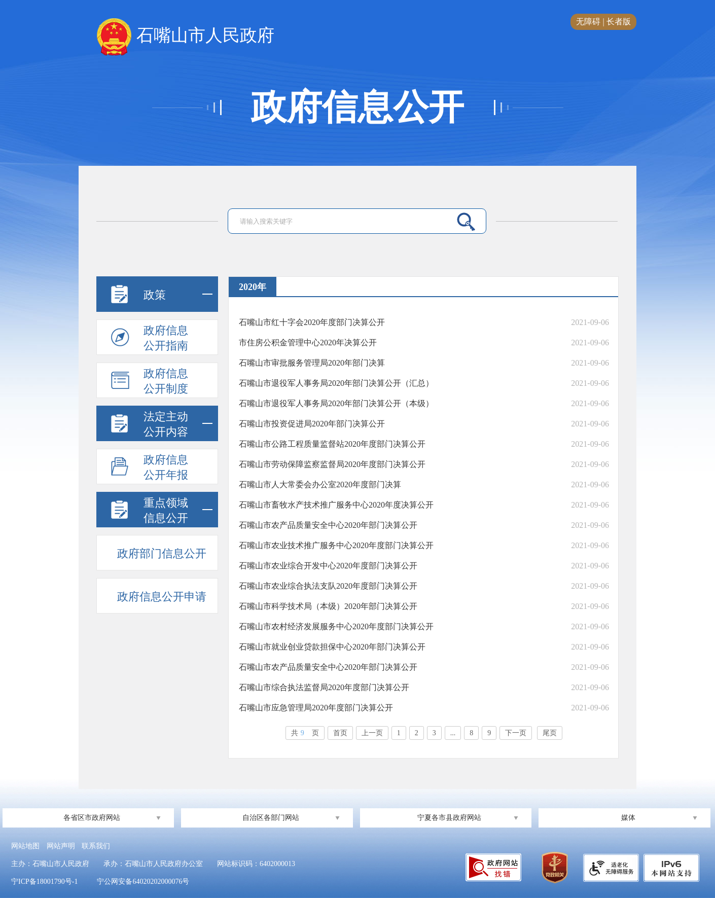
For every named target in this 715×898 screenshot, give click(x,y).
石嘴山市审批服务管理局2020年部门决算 (312, 362)
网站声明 (61, 846)
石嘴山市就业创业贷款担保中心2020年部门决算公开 (332, 646)
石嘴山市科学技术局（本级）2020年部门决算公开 (328, 606)
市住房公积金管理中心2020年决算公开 (308, 342)
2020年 (252, 287)
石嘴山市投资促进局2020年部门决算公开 (312, 423)
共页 (305, 733)
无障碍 (588, 21)
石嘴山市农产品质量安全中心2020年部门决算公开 (328, 525)
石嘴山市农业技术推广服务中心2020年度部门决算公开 (336, 545)
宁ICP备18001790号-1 (44, 881)
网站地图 (25, 846)
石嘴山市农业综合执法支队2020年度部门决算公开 (328, 586)
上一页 (372, 733)
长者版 (618, 21)
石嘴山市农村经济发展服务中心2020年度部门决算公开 (336, 626)
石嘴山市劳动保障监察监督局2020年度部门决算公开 (332, 464)
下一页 (515, 733)
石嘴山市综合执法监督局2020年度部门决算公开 (324, 687)
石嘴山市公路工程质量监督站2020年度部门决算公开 (332, 444)
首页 (340, 733)
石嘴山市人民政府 (185, 36)
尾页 (550, 733)
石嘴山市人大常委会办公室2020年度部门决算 (320, 484)
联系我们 (96, 846)
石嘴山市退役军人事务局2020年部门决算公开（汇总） (336, 383)
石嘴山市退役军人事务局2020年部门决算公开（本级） (336, 403)
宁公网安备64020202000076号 (143, 881)
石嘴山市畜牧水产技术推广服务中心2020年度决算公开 (336, 504)
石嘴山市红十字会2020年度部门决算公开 (312, 322)
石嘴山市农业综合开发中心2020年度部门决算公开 (328, 565)
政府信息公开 (357, 107)
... (453, 733)
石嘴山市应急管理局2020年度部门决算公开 (316, 707)
